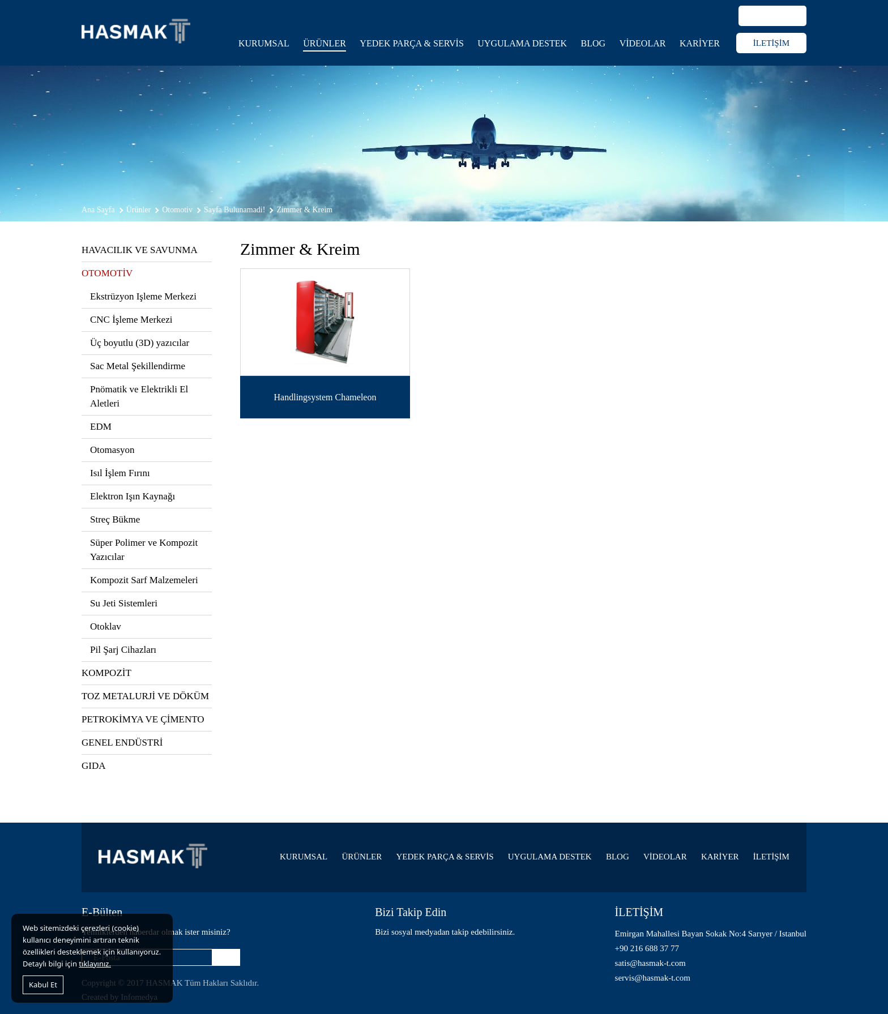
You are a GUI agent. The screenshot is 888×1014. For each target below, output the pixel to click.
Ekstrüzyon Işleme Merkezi (143, 296)
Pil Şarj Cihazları (123, 649)
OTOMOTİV (107, 273)
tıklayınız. (95, 964)
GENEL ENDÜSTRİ (122, 742)
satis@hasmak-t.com (650, 963)
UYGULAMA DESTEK (522, 43)
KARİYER (700, 43)
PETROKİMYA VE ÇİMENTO (143, 719)
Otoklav (105, 626)
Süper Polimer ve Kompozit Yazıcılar (144, 549)
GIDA (94, 765)
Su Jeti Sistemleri (123, 603)
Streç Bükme (115, 519)
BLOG (593, 43)
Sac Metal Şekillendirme (137, 366)
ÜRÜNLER (324, 43)
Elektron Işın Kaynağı (132, 496)
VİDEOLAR (643, 43)
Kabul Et (43, 984)
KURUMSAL (263, 43)
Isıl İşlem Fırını (120, 473)
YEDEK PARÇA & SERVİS (412, 43)
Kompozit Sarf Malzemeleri (144, 580)
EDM (101, 426)
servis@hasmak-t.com (652, 977)
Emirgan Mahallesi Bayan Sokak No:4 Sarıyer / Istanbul (710, 933)
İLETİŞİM (771, 43)
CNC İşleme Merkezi (131, 319)
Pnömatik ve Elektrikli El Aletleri (139, 396)
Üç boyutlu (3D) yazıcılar (139, 342)
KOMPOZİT (106, 673)
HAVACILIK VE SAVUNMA (140, 250)
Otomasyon (112, 449)
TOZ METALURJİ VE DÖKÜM (145, 696)
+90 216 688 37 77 (647, 948)
